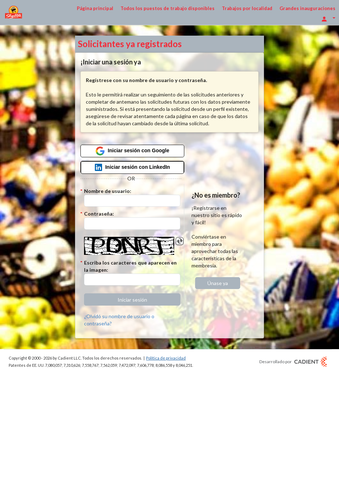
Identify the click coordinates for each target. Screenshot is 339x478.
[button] (132, 299)
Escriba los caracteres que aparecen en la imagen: (130, 266)
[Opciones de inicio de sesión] (328, 18)
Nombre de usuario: (107, 191)
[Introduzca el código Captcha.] (132, 280)
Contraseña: (99, 214)
